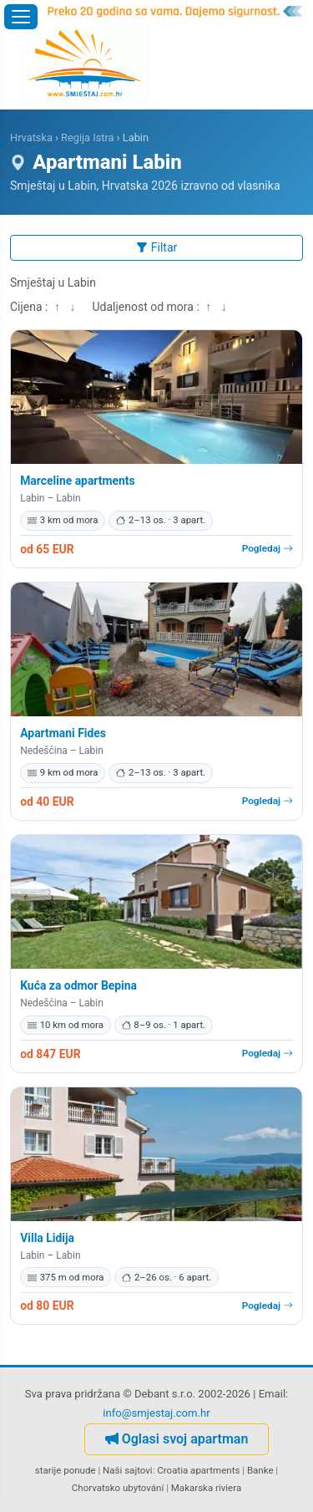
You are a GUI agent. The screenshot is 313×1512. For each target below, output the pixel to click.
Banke (260, 1470)
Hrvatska (31, 137)
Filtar (157, 247)
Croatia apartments (198, 1470)
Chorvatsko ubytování (118, 1488)
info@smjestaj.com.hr (156, 1413)
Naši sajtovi (128, 1470)
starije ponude (65, 1470)
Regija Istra (87, 137)
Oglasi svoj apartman (177, 1439)
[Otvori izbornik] (21, 16)
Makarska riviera (206, 1488)
